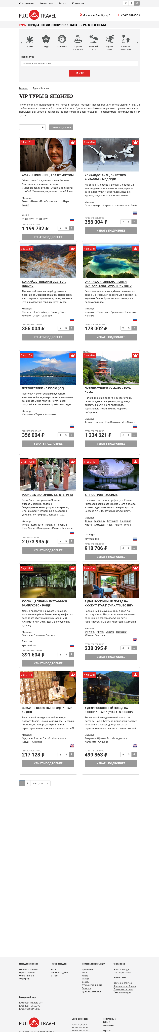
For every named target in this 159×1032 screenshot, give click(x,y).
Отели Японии (26, 975)
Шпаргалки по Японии (124, 986)
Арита (100, 631)
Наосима (125, 521)
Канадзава (43, 528)
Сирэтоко (108, 205)
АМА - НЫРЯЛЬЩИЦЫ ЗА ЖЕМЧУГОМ (48, 175)
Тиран (39, 414)
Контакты (78, 3)
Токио (25, 201)
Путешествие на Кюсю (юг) (43, 388)
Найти (79, 73)
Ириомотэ (116, 312)
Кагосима (27, 414)
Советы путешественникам (92, 983)
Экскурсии (60, 25)
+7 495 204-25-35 (130, 15)
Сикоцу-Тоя (57, 312)
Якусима (67, 528)
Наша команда (121, 969)
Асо (109, 738)
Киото (57, 201)
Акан (88, 205)
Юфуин (89, 635)
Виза (73, 25)
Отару (36, 315)
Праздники (88, 969)
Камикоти (37, 524)
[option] (32, 43)
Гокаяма (62, 524)
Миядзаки (119, 738)
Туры (22, 25)
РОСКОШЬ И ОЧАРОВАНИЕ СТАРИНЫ (47, 495)
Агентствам (46, 3)
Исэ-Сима (46, 201)
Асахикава (122, 205)
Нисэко (26, 315)
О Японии (98, 25)
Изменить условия (61, 127)
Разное (85, 978)
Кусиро (97, 205)
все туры (37, 783)
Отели (45, 25)
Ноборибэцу (41, 312)
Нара (66, 201)
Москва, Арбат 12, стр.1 (96, 15)
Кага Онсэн (28, 528)
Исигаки (90, 312)
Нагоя (34, 201)
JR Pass (84, 25)
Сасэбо (110, 631)
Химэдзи (99, 524)
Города (33, 25)
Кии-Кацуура (112, 422)
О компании (26, 3)
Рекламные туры (122, 992)
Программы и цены (123, 989)
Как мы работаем (122, 972)
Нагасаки (121, 631)
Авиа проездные (59, 972)
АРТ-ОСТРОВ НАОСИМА (101, 495)
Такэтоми (102, 312)
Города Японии (27, 972)
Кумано (98, 422)
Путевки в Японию (28, 969)
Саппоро (27, 312)
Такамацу (99, 521)
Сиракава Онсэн (43, 635)
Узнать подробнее (48, 237)
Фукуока (27, 635)
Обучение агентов (122, 983)
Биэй (134, 205)
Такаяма (50, 524)
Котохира (112, 521)
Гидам (62, 3)
